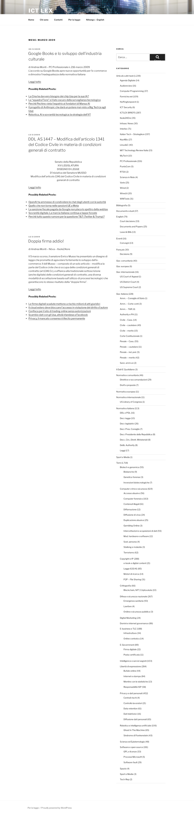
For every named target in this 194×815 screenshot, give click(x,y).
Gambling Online (131, 525)
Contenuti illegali (131, 504)
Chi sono (44, 19)
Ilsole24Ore (125, 118)
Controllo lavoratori (133, 703)
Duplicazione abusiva (134, 520)
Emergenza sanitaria (134, 601)
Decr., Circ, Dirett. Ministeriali (133, 439)
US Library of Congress (131, 402)
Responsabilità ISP (133, 687)
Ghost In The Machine (134, 730)
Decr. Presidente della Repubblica (136, 434)
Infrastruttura (130, 633)
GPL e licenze (130, 751)
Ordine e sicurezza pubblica (137, 611)
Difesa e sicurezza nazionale (133, 596)
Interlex (123, 128)
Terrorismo (129, 552)
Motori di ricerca (131, 574)
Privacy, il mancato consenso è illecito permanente (56, 318)
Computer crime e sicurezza (133, 488)
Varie (122, 182)
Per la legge (74, 19)
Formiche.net (126, 96)
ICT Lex (40, 10)
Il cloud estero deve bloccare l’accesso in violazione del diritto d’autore (68, 307)
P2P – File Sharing (132, 579)
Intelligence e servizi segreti (133, 661)
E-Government (127, 644)
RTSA (123, 171)
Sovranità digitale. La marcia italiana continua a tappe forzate (62, 213)
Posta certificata (132, 654)
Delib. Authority (127, 445)
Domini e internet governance (134, 623)
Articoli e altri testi (125, 76)
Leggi (122, 450)
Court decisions (127, 221)
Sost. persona (130, 541)
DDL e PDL (125, 412)
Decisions (124, 254)
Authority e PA (127, 314)
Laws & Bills (126, 232)
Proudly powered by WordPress (56, 807)
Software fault (130, 762)
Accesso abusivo (132, 493)
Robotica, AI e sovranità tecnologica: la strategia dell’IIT (59, 114)
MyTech (124, 155)
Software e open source (131, 747)
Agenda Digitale (127, 80)
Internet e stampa (132, 676)
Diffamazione (130, 509)
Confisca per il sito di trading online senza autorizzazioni (59, 311)
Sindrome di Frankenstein (136, 735)
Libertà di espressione (130, 666)
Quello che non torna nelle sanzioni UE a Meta (53, 205)
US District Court (128, 282)
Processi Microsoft (133, 757)
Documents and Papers (131, 226)
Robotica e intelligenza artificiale (135, 725)
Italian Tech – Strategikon (132, 134)
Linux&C (124, 145)
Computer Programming (132, 91)
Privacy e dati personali (131, 693)
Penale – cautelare (129, 346)
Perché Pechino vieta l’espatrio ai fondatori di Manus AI (59, 103)
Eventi (119, 238)
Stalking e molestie (133, 547)
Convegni (124, 243)
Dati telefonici (130, 714)
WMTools (124, 198)
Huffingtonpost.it (128, 102)
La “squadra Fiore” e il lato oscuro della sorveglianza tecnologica (64, 100)
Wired (123, 188)
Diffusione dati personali (135, 719)
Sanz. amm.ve (127, 363)
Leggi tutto (34, 81)
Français (120, 249)
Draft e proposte (128, 385)
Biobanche (129, 471)
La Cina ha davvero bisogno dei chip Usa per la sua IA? (58, 96)
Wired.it (123, 193)
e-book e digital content (135, 563)
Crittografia (125, 585)
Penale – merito (127, 357)
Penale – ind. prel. (128, 352)
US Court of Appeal (129, 276)
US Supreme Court (129, 287)
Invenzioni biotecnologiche (136, 482)
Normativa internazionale (128, 397)
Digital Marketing (128, 618)
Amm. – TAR (126, 309)
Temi (118, 462)
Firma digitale (130, 649)
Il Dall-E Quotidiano (125, 369)
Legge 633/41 (130, 568)
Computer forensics (133, 498)
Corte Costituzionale (130, 336)
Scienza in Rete (127, 177)
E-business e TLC (128, 628)
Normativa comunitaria (127, 375)
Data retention (130, 708)
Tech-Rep (124, 779)
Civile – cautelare (128, 325)
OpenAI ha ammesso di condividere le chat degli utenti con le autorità (67, 202)
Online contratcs (132, 638)
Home (31, 19)
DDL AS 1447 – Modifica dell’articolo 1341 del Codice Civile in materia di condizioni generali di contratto (66, 145)
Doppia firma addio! (46, 241)
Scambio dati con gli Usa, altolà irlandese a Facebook (58, 314)
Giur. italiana (122, 294)
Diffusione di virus (132, 514)
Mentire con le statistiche (136, 681)
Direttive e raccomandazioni (133, 379)
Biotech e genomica (129, 467)
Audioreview (126, 85)
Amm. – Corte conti (129, 303)
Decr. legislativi (127, 423)
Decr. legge (125, 418)
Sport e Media (123, 457)
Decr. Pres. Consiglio (130, 429)
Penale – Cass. (127, 341)
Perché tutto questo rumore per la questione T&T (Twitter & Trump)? (66, 216)
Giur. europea (122, 266)
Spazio (123, 768)
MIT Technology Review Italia (134, 150)
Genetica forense (132, 477)
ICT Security (126, 107)
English (119, 216)
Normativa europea (125, 391)
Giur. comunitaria (124, 260)
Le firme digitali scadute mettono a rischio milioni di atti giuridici (64, 303)
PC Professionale (128, 161)
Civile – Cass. (126, 320)
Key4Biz (124, 139)
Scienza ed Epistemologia (132, 741)
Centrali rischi (130, 697)
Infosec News (126, 123)
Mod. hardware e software (136, 536)
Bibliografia (121, 205)
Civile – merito (127, 330)
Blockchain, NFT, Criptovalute (138, 590)
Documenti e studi (125, 211)
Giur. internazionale (125, 272)
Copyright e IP (127, 558)
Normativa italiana (125, 408)
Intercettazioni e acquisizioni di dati (140, 531)
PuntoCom (125, 166)
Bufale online (130, 670)
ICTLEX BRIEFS (127, 112)
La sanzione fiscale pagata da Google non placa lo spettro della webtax (68, 209)
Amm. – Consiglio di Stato (132, 298)
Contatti (58, 19)
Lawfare (128, 606)
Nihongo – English (95, 19)
